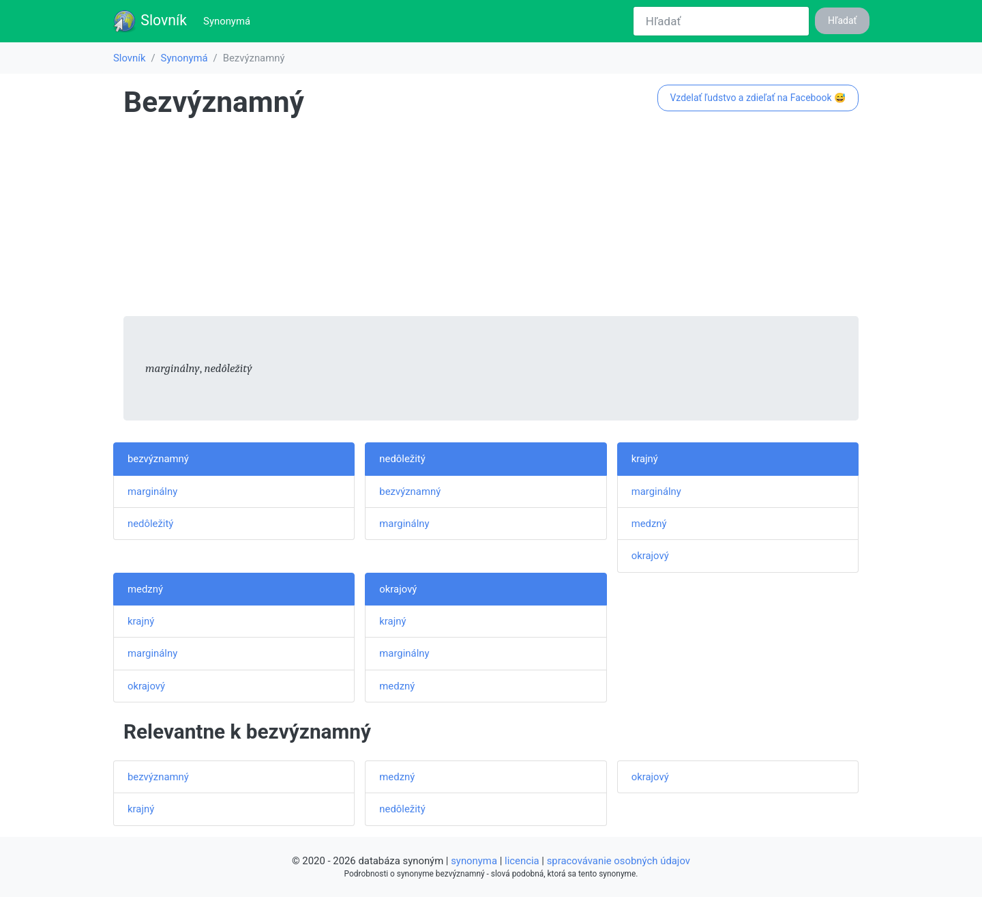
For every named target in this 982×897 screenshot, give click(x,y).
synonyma (474, 861)
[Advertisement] (491, 220)
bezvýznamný (158, 459)
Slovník (150, 21)
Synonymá (229, 20)
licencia (522, 861)
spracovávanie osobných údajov (618, 861)
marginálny (152, 491)
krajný (644, 459)
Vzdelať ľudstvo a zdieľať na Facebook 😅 (758, 97)
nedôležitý (150, 523)
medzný (649, 523)
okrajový (650, 556)
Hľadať (842, 20)
